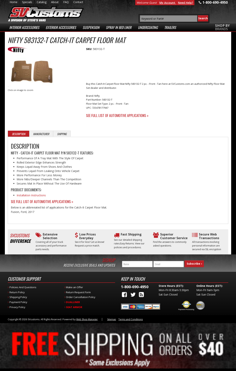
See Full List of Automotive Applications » (117, 115)
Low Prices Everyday (87, 236)
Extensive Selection (50, 236)
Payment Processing (186, 308)
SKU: (89, 49)
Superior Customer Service (174, 236)
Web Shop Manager (87, 317)
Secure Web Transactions (209, 236)
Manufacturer (41, 134)
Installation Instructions (31, 195)
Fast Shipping (131, 234)
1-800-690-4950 (134, 285)
